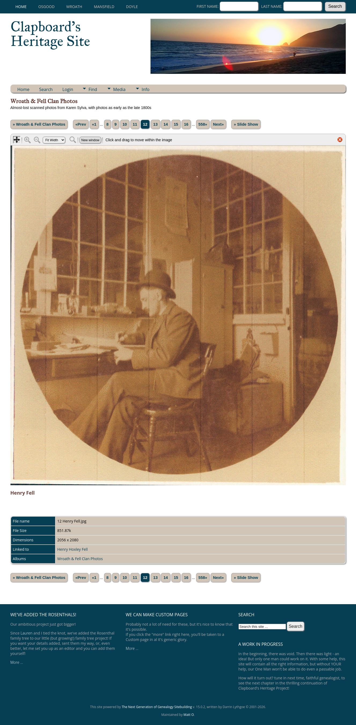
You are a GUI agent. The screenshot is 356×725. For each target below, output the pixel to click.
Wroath (74, 6)
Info (145, 89)
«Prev (80, 124)
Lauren (26, 633)
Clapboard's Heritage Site (50, 34)
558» (203, 124)
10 (125, 124)
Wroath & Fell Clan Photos (80, 558)
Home (21, 6)
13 (155, 124)
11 (135, 124)
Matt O (188, 714)
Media (119, 89)
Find (93, 89)
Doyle (132, 6)
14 (165, 124)
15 (176, 124)
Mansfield (104, 6)
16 (186, 124)
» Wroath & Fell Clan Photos (39, 124)
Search (46, 89)
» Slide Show (246, 124)
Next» (218, 124)
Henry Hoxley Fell (72, 549)
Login (67, 89)
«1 (94, 124)
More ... (16, 662)
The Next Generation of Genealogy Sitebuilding (157, 707)
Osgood (46, 6)
